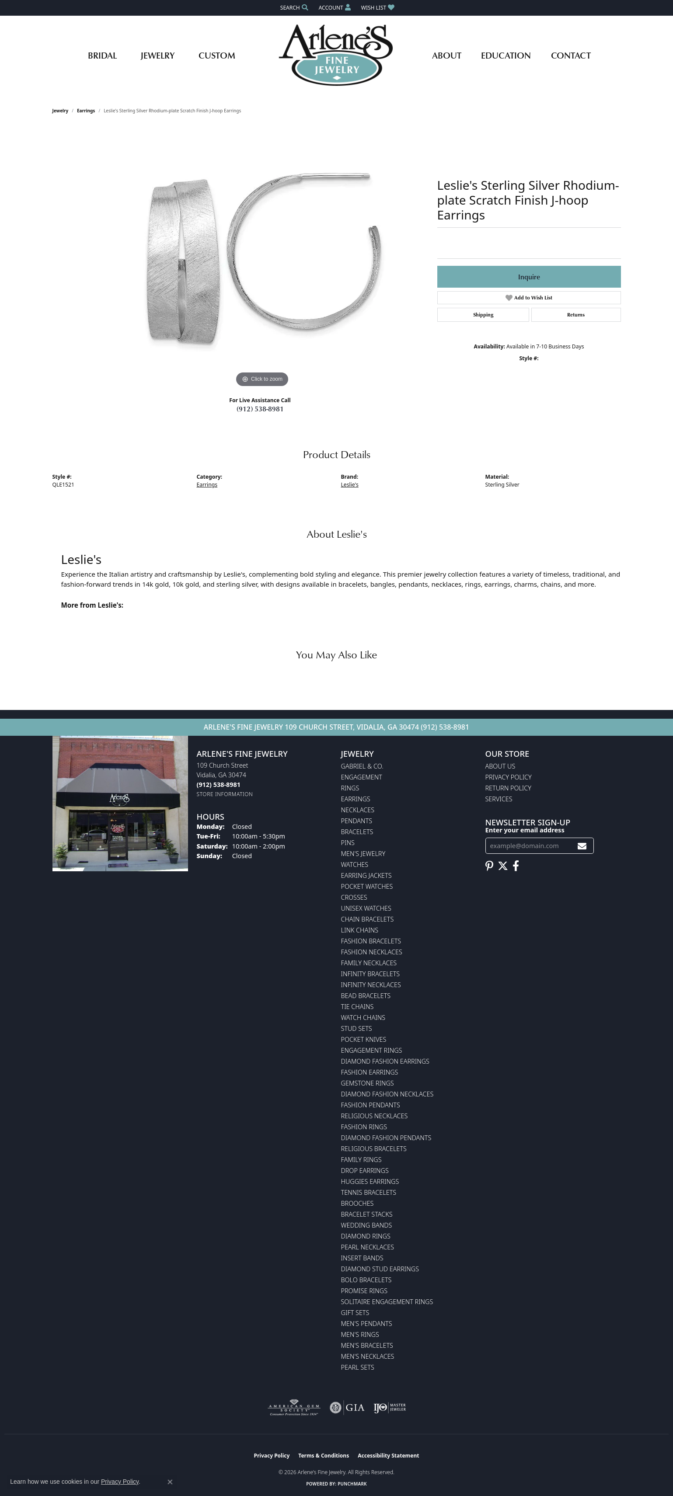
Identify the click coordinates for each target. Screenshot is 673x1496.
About (446, 55)
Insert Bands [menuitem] (362, 1258)
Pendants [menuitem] (357, 821)
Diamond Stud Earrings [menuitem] (380, 1269)
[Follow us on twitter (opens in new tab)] (503, 866)
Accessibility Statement (388, 1455)
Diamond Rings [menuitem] (366, 1236)
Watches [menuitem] (355, 864)
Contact (571, 55)
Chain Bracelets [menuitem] (367, 919)
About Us (500, 766)
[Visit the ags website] (294, 1408)
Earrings (86, 111)
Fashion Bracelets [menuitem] (371, 941)
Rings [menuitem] (350, 788)
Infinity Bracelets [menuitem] (370, 974)
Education (506, 55)
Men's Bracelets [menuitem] (367, 1345)
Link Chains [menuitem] (360, 930)
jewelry (60, 111)
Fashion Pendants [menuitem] (370, 1105)
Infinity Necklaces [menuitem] (371, 985)
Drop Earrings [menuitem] (365, 1170)
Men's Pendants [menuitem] (366, 1323)
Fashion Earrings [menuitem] (369, 1072)
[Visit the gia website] (347, 1408)
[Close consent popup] (170, 1482)
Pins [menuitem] (348, 842)
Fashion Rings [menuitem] (364, 1127)
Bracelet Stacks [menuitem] (367, 1214)
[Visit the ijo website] (389, 1408)
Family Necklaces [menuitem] (369, 963)
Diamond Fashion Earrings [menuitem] (385, 1061)
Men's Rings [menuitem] (360, 1334)
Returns (576, 314)
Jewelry (157, 55)
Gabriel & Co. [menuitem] (362, 766)
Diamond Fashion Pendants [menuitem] (386, 1138)
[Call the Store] (219, 784)
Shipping (483, 314)
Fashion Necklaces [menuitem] (371, 952)
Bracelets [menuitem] (357, 832)
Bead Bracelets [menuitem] (366, 996)
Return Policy (508, 788)
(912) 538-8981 (260, 409)
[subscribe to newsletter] (582, 845)
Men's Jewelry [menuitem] (363, 853)
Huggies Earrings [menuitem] (370, 1181)
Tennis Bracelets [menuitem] (369, 1192)
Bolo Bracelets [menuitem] (366, 1280)
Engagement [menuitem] (361, 777)
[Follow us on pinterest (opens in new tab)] (489, 866)
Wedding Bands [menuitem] (366, 1225)
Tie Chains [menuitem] (357, 1006)
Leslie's (350, 484)
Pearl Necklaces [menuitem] (367, 1247)
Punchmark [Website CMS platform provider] (352, 1484)
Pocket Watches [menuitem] (367, 886)
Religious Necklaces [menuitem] (374, 1116)
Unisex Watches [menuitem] (366, 908)
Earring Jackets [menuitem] (366, 875)
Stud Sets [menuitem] (356, 1028)
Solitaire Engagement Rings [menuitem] (387, 1302)
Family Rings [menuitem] (361, 1159)
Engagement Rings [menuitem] (371, 1050)
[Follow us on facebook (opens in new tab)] (516, 866)
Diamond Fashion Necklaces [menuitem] (387, 1094)
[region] (262, 258)
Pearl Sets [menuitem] (357, 1367)
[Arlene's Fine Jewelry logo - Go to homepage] (336, 55)
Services (499, 799)
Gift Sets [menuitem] (355, 1312)
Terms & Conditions (323, 1455)
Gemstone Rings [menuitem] (367, 1083)
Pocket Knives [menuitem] (364, 1039)
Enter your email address (525, 829)
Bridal (102, 55)
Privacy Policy (508, 777)
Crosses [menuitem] (354, 897)
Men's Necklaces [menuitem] (367, 1356)
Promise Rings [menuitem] (364, 1291)
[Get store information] (225, 794)
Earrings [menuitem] (355, 799)
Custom (217, 55)
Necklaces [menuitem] (358, 810)
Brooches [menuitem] (357, 1203)
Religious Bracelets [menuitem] (374, 1149)
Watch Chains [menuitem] (363, 1017)
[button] (293, 7)
